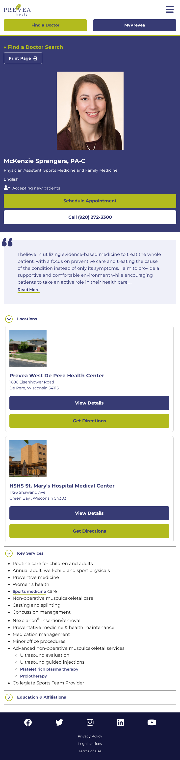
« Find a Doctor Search (33, 47)
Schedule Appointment (90, 201)
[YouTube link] (151, 724)
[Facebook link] (28, 724)
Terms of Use (90, 751)
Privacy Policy (90, 736)
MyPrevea (134, 25)
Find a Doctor (45, 25)
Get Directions (89, 421)
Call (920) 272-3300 (90, 217)
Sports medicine (29, 591)
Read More (29, 289)
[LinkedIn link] (120, 724)
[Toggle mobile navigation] (170, 10)
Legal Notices (90, 743)
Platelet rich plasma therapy (49, 669)
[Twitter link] (59, 724)
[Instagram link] (90, 724)
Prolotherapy (33, 676)
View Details (89, 403)
